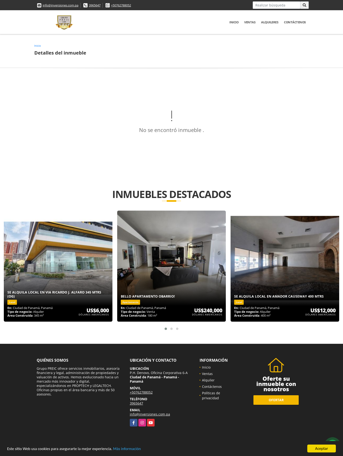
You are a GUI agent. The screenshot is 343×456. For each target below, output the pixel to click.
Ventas (249, 22)
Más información (127, 448)
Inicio (233, 22)
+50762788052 (121, 5)
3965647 (95, 5)
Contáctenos (295, 22)
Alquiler (208, 380)
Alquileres (269, 22)
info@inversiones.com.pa (60, 5)
